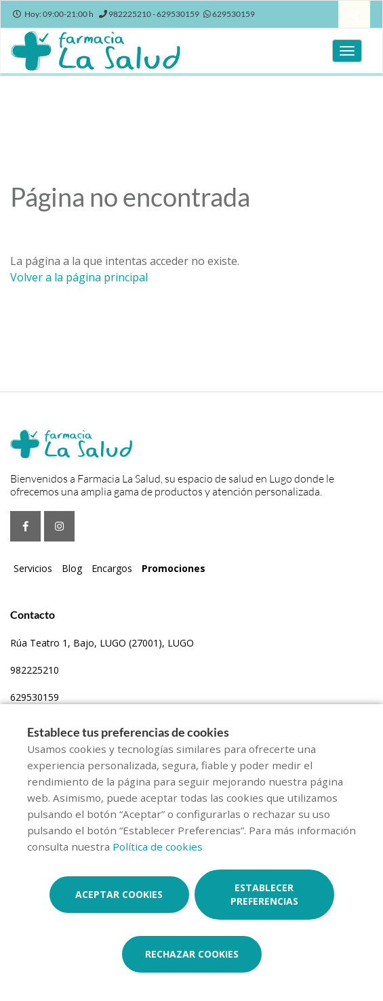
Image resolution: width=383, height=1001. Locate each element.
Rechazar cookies (192, 953)
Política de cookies (158, 846)
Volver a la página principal (79, 277)
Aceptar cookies (119, 894)
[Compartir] (354, 16)
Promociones (173, 568)
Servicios (33, 568)
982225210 (34, 669)
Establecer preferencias (264, 894)
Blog (72, 568)
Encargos (112, 568)
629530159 (34, 697)
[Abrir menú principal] (347, 50)
